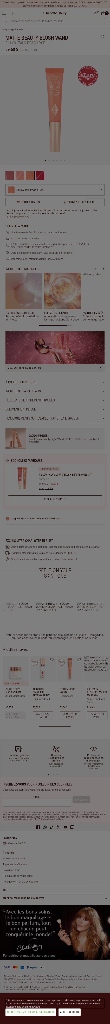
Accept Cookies (69, 1012)
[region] (55, 1008)
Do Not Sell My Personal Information (30, 1012)
